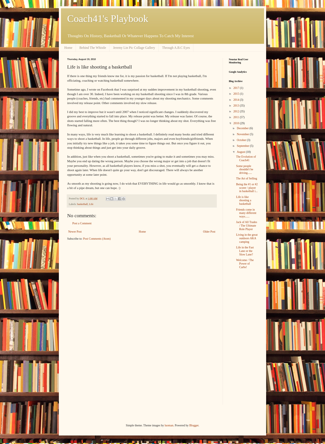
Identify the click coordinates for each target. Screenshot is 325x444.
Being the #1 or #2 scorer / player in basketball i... (247, 188)
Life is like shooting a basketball (243, 200)
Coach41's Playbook (107, 18)
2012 (236, 111)
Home (68, 47)
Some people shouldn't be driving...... (244, 169)
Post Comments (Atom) (97, 238)
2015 (236, 93)
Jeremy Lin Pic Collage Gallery (134, 47)
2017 (236, 88)
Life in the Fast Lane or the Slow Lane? (245, 251)
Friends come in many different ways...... (246, 213)
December (243, 128)
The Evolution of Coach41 (246, 158)
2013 (236, 105)
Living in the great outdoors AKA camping (247, 238)
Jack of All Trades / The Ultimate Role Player (246, 226)
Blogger (193, 425)
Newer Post (75, 231)
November (243, 134)
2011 (236, 117)
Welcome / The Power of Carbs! (245, 264)
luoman (169, 425)
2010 (236, 123)
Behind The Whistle (92, 47)
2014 (236, 99)
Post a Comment (82, 223)
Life (91, 204)
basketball (82, 204)
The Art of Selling (246, 178)
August (241, 151)
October (242, 140)
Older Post (209, 231)
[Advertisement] (241, 341)
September (243, 145)
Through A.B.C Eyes (176, 47)
